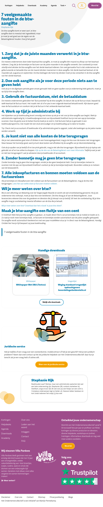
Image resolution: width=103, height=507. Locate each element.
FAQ (23, 441)
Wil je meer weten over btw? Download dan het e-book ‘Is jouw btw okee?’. (32, 206)
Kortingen (5, 420)
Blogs (70, 498)
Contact (25, 437)
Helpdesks (6, 425)
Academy (5, 438)
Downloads (6, 434)
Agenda (4, 429)
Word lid (94, 5)
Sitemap (41, 498)
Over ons (25, 420)
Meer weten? (9, 481)
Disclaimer (5, 498)
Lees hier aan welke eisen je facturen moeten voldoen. (35, 184)
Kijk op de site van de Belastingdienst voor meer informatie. (59, 150)
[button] (63, 6)
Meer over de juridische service (51, 365)
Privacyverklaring (57, 498)
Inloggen (25, 432)
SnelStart (51, 390)
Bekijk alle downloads (51, 302)
